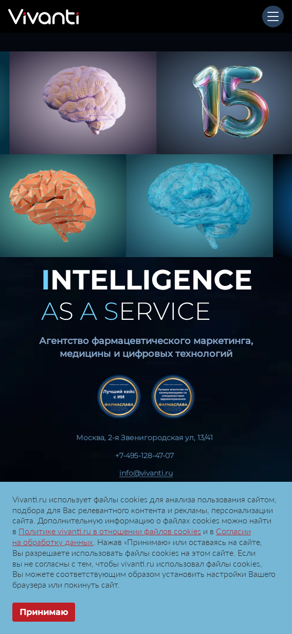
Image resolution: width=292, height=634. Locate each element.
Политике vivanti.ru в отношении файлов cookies (110, 531)
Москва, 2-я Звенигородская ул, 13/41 (144, 437)
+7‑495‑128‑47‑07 (144, 455)
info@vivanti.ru (146, 473)
